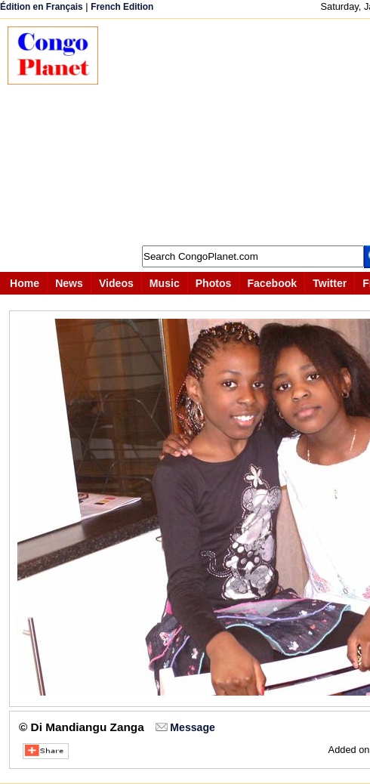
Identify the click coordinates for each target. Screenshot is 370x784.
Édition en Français (41, 7)
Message (192, 727)
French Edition (122, 7)
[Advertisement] (241, 132)
